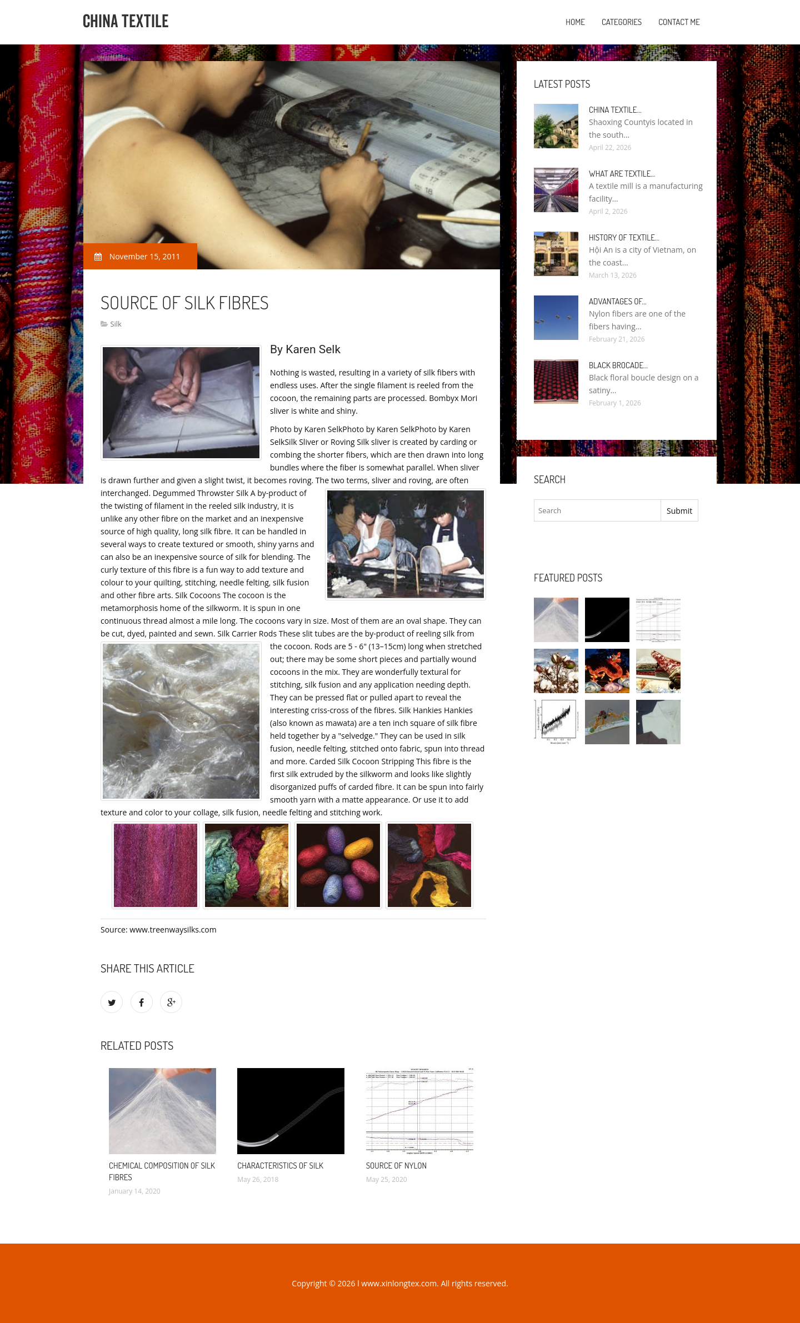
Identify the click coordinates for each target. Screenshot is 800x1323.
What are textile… (622, 173)
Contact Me (679, 22)
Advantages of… (618, 301)
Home (575, 22)
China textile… (615, 109)
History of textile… (624, 237)
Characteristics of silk (280, 1165)
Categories (622, 22)
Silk (116, 324)
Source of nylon (396, 1165)
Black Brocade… (618, 365)
